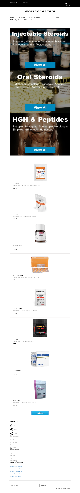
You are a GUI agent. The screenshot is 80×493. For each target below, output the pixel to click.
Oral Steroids (21, 17)
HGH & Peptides (15, 20)
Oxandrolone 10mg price (16, 466)
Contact (33, 20)
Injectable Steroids (34, 17)
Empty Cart (67, 5)
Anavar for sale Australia (16, 476)
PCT (25, 20)
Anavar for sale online (15, 474)
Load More (40, 413)
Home (12, 17)
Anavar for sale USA (15, 468)
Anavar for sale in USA (16, 471)
